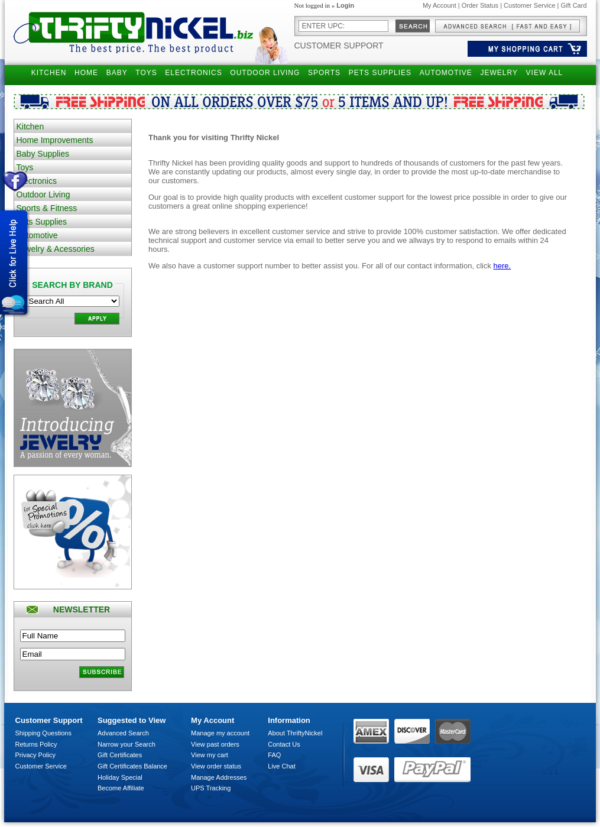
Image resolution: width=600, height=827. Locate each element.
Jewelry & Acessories (56, 249)
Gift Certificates (120, 754)
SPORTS (324, 73)
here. (502, 265)
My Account (439, 5)
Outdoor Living (43, 194)
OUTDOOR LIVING (265, 73)
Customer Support (339, 45)
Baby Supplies (43, 153)
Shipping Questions (43, 733)
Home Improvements (55, 140)
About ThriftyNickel (295, 733)
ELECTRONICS (193, 73)
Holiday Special (120, 777)
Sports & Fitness (47, 208)
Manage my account (220, 733)
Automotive (37, 235)
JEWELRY (498, 73)
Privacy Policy (35, 754)
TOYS (146, 73)
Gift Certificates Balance (132, 766)
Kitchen (30, 126)
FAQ (274, 754)
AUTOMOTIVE (446, 73)
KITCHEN (49, 73)
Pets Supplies (42, 221)
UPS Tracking (211, 788)
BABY (117, 73)
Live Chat (281, 766)
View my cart (209, 754)
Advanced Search (123, 733)
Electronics (37, 181)
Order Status (480, 5)
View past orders (215, 744)
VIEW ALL (544, 73)
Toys (25, 167)
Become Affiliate (121, 788)
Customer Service (529, 5)
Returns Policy (36, 744)
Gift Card (573, 5)
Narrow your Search (126, 744)
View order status (216, 766)
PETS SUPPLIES (380, 73)
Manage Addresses (219, 777)
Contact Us (284, 744)
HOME (86, 73)
